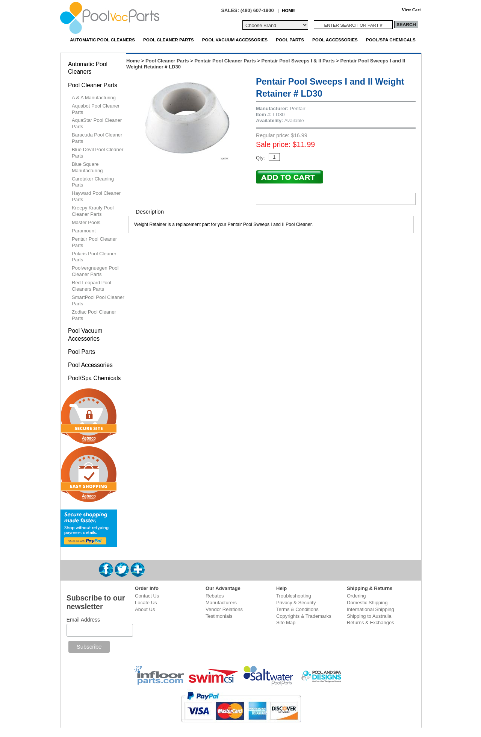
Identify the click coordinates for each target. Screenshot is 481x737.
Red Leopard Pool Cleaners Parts (91, 286)
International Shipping (370, 609)
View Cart (411, 10)
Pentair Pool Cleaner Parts (225, 61)
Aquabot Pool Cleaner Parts (95, 109)
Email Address (83, 620)
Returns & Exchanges (370, 622)
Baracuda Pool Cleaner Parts (97, 138)
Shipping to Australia (369, 616)
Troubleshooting (293, 596)
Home (133, 61)
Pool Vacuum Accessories (235, 39)
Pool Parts (290, 39)
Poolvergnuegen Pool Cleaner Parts (95, 271)
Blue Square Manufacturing (87, 167)
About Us (145, 609)
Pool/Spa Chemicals (391, 39)
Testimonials (219, 616)
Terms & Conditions (297, 609)
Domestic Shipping (367, 602)
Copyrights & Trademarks (303, 616)
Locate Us (146, 602)
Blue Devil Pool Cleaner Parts (97, 153)
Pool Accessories (335, 39)
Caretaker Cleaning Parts (93, 182)
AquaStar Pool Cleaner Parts (97, 123)
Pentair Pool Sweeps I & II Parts (298, 61)
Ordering (356, 596)
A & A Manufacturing (94, 97)
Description (150, 211)
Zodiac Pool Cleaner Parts (94, 315)
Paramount (84, 231)
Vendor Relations (224, 609)
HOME (288, 10)
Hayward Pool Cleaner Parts (96, 196)
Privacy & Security (296, 602)
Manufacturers (221, 602)
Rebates (215, 596)
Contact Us (147, 596)
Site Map (285, 622)
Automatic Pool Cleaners (102, 39)
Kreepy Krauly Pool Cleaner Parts (92, 211)
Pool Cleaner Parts (168, 39)
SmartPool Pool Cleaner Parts (98, 300)
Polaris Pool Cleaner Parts (94, 257)
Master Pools (86, 222)
